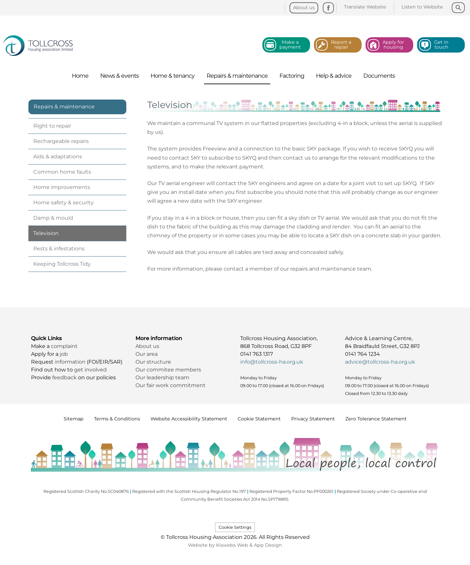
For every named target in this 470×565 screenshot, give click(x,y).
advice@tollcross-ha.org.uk (380, 362)
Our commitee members (168, 370)
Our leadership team (162, 377)
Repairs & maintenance (64, 106)
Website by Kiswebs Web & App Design (235, 545)
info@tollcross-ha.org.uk (271, 362)
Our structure (153, 362)
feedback (65, 377)
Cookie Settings (235, 527)
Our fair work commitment (171, 385)
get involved (90, 370)
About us (147, 346)
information (71, 362)
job (64, 354)
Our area (146, 354)
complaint (64, 346)
